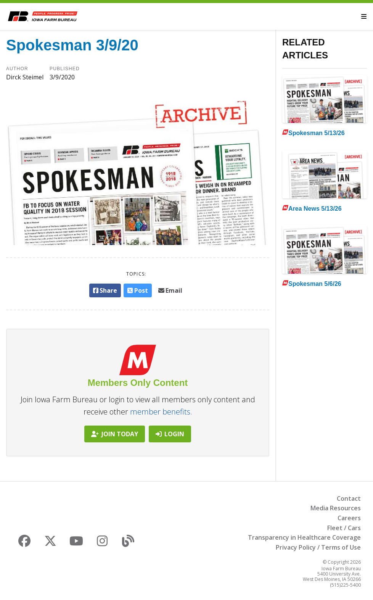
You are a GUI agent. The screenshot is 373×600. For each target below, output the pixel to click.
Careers (349, 518)
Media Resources (335, 508)
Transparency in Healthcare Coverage (304, 537)
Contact (349, 498)
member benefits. (161, 411)
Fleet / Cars (344, 528)
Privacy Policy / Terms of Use (318, 547)
